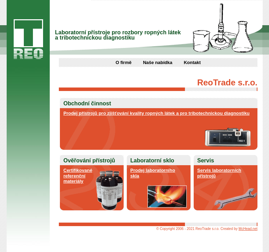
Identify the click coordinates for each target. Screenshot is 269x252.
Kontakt (192, 62)
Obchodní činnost (87, 103)
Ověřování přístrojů (89, 160)
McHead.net (248, 229)
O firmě (124, 62)
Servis (205, 160)
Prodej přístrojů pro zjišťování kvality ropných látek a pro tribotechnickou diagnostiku (156, 113)
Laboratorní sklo (152, 160)
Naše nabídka (157, 62)
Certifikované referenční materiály (77, 176)
